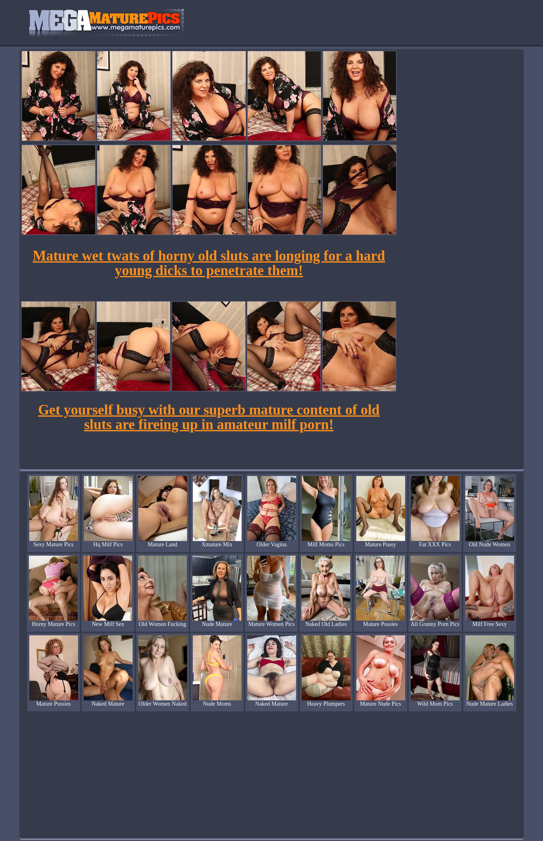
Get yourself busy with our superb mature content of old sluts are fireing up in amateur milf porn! (209, 417)
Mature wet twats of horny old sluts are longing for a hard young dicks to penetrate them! (209, 263)
